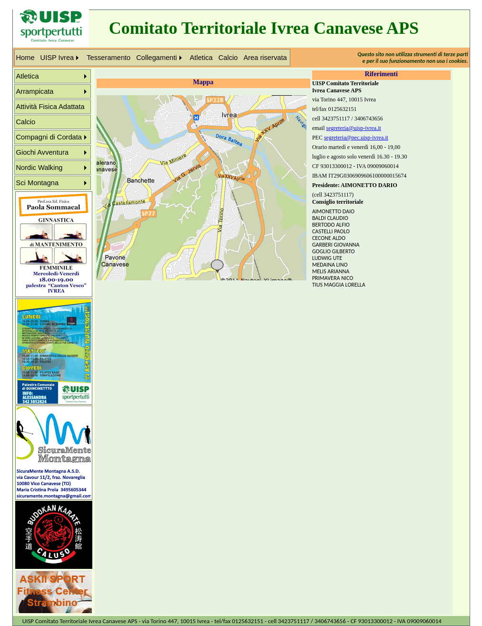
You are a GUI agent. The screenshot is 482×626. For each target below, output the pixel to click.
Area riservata (265, 57)
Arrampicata (35, 91)
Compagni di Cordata (49, 137)
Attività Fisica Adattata (50, 106)
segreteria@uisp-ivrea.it (353, 128)
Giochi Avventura (42, 152)
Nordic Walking (39, 167)
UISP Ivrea (57, 57)
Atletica (201, 57)
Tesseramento (108, 57)
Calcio (228, 57)
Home (25, 57)
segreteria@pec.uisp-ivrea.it (356, 137)
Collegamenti (156, 57)
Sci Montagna (37, 183)
